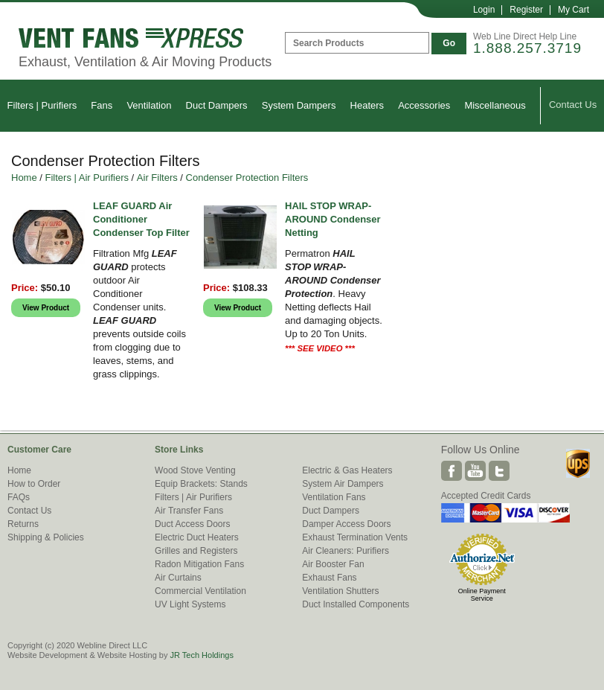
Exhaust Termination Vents (355, 537)
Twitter (499, 471)
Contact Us (573, 104)
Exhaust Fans (329, 577)
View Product (45, 308)
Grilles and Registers (196, 551)
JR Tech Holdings (201, 655)
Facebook (451, 471)
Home (24, 177)
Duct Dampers (217, 105)
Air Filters (157, 177)
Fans (101, 105)
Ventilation (148, 105)
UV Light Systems (190, 604)
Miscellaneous (494, 105)
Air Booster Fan (333, 564)
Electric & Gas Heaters (347, 470)
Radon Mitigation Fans (199, 564)
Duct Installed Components (355, 604)
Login (484, 9)
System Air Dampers (342, 484)
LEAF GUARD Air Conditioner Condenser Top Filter (141, 219)
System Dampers (299, 105)
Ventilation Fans (333, 497)
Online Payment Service (482, 594)
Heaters (367, 105)
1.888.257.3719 (527, 48)
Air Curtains (178, 577)
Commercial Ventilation (200, 591)
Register (526, 9)
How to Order (33, 484)
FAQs (18, 497)
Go (449, 43)
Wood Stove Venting (195, 470)
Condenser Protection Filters (247, 177)
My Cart (573, 9)
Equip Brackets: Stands (201, 484)
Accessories (424, 105)
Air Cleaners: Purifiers (345, 551)
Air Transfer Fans (189, 510)
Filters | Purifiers (42, 105)
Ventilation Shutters (340, 591)
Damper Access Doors (346, 524)
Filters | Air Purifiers (87, 177)
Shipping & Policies (45, 537)
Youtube (475, 471)
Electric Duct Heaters (197, 537)
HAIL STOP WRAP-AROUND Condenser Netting (333, 219)
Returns (23, 524)
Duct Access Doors (192, 524)
